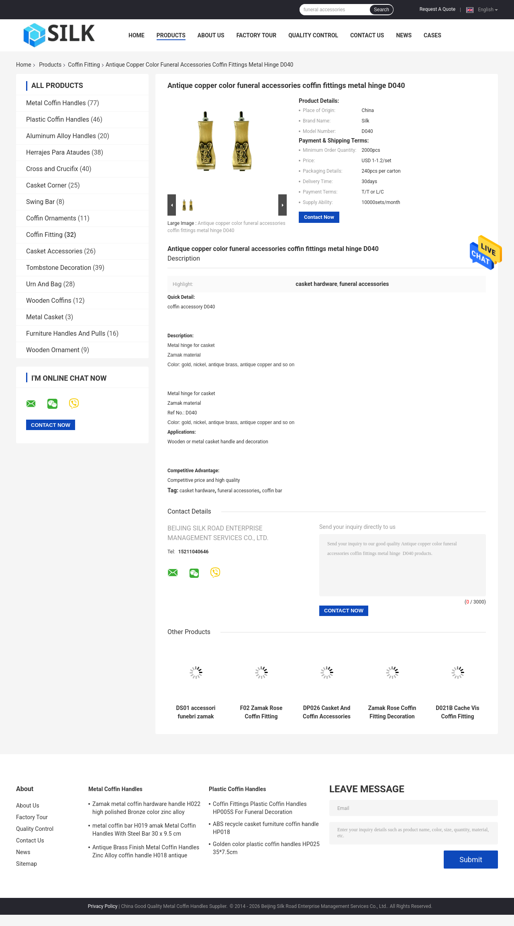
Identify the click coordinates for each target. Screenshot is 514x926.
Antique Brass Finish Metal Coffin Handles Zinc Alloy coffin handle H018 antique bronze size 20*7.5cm (145, 852)
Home (136, 35)
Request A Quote (437, 9)
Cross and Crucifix (52, 169)
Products (171, 35)
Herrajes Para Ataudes (58, 152)
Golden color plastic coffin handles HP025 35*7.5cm (266, 848)
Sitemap (26, 864)
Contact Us (367, 35)
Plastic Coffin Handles (57, 119)
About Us (211, 35)
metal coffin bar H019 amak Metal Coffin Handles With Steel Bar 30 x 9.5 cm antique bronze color (144, 830)
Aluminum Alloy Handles (61, 136)
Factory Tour (257, 35)
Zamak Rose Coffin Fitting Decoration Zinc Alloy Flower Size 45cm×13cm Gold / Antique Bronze (392, 712)
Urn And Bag (44, 284)
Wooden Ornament (53, 350)
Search (381, 9)
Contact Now (319, 217)
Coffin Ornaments (51, 218)
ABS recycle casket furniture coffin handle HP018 (266, 828)
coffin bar (272, 491)
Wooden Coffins (48, 300)
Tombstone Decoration (58, 267)
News (404, 35)
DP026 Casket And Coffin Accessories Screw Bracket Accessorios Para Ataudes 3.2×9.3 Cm (327, 712)
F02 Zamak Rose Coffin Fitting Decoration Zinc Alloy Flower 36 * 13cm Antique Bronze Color (261, 712)
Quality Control (313, 35)
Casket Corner (46, 185)
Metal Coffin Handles (56, 103)
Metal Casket (44, 317)
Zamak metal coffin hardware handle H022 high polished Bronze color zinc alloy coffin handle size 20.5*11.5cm (146, 809)
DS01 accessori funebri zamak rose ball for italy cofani (196, 712)
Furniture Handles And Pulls (65, 333)
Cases (432, 35)
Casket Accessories (54, 251)
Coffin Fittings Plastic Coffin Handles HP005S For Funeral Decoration (260, 808)
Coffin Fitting (84, 64)
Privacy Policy (103, 906)
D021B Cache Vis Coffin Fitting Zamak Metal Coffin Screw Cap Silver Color (457, 712)
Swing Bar (40, 202)
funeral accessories (238, 491)
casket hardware (197, 491)
